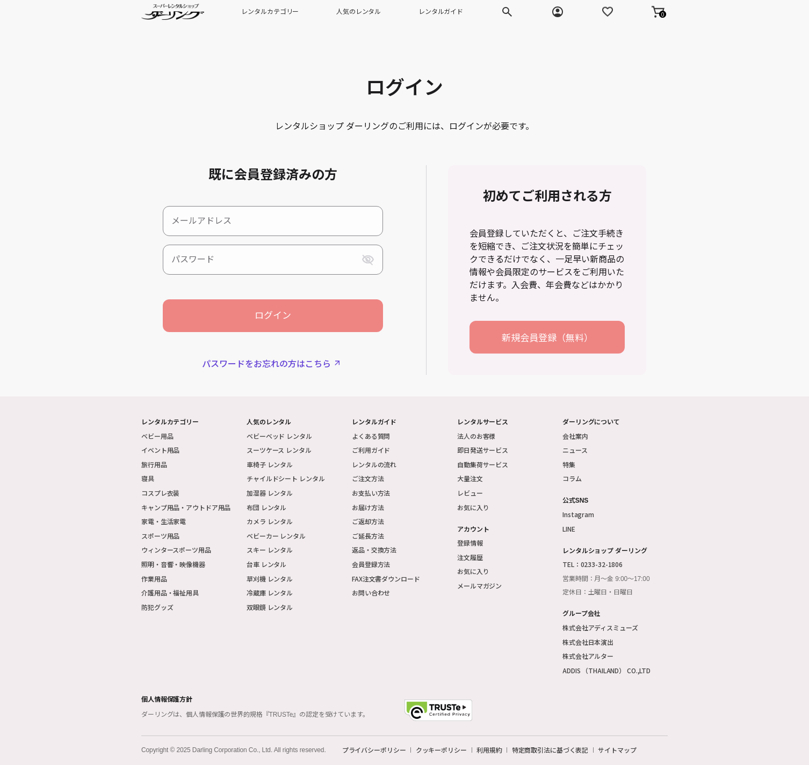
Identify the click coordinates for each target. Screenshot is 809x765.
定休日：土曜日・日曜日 (597, 592)
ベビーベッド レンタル (279, 435)
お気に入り (473, 507)
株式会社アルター (587, 655)
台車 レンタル (266, 564)
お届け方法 (368, 507)
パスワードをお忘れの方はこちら (266, 363)
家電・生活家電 (163, 521)
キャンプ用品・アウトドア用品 (185, 507)
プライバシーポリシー (374, 750)
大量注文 (470, 478)
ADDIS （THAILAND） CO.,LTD (606, 670)
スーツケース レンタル (279, 449)
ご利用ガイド (371, 449)
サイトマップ (617, 750)
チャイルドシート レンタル (285, 478)
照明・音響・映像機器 (173, 564)
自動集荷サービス (482, 464)
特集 (568, 464)
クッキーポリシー (441, 750)
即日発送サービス (482, 449)
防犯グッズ (157, 607)
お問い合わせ (371, 592)
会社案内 (575, 435)
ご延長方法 (368, 535)
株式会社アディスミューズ (600, 627)
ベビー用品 (157, 435)
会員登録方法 (371, 564)
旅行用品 (154, 464)
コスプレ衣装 (160, 492)
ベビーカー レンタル (276, 535)
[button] (658, 12)
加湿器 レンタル (270, 492)
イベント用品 (160, 449)
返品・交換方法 (374, 549)
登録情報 (470, 542)
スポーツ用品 (160, 535)
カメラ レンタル (270, 521)
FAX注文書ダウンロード (386, 578)
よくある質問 (371, 435)
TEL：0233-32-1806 (592, 564)
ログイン (273, 316)
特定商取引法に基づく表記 (550, 750)
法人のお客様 (476, 435)
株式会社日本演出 (587, 641)
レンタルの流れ (374, 464)
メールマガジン (479, 585)
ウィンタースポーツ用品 (176, 549)
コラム (572, 478)
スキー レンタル (270, 549)
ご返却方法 (368, 521)
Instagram (578, 514)
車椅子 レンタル (270, 464)
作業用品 (154, 578)
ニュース (575, 449)
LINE (568, 528)
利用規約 (489, 750)
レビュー (470, 492)
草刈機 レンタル (270, 578)
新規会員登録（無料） (547, 337)
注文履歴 (470, 557)
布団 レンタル (266, 507)
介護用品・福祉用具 (170, 592)
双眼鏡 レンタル (270, 607)
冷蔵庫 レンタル (270, 592)
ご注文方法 (368, 478)
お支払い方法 (371, 492)
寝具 (147, 478)
